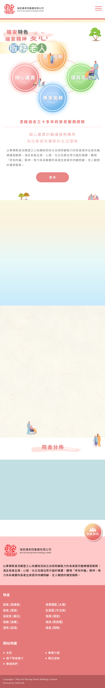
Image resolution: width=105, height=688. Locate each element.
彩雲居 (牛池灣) (56, 610)
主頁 (9, 653)
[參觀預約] (93, 532)
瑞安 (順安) (10, 610)
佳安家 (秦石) (12, 616)
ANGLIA (19, 683)
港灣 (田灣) (10, 627)
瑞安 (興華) (53, 627)
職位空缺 (54, 658)
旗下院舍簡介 (14, 658)
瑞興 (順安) (53, 616)
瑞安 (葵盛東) (12, 604)
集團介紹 (54, 653)
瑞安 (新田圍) (54, 622)
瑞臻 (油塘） (11, 622)
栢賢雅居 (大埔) (56, 604)
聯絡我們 (12, 664)
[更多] (52, 177)
